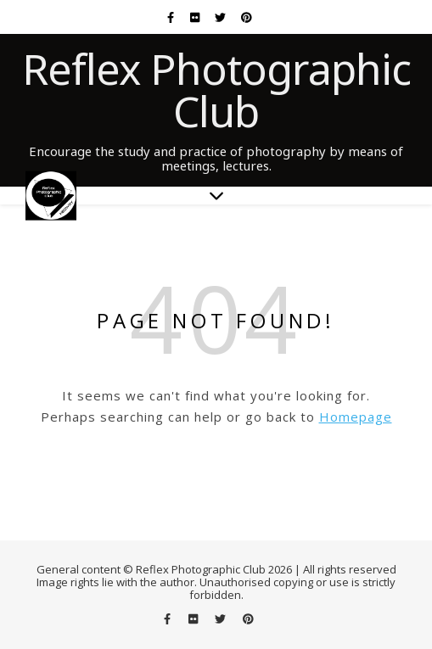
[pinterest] (246, 17)
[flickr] (196, 17)
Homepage (355, 416)
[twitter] (221, 17)
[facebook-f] (172, 17)
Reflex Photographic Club (216, 90)
